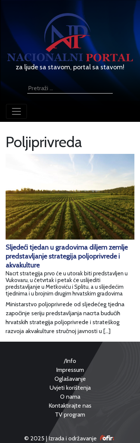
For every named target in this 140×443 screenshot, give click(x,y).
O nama (70, 396)
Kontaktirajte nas (70, 405)
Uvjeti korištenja (70, 387)
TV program (70, 414)
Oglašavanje (70, 378)
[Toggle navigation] (16, 111)
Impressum (70, 369)
